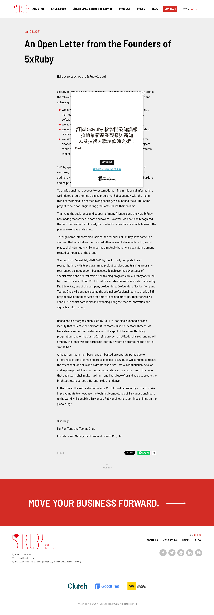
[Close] (142, 93)
